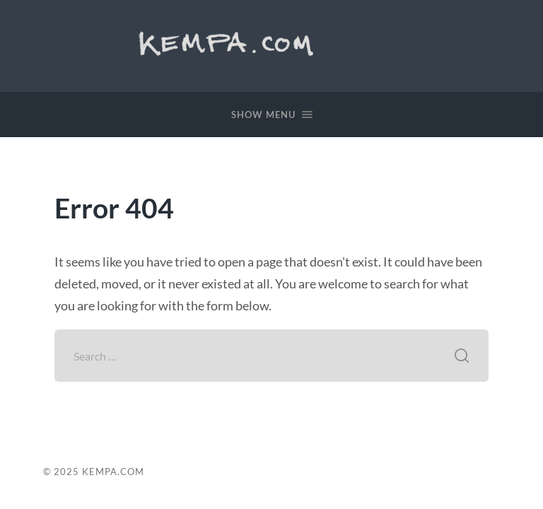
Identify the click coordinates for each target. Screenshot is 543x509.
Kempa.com (231, 42)
